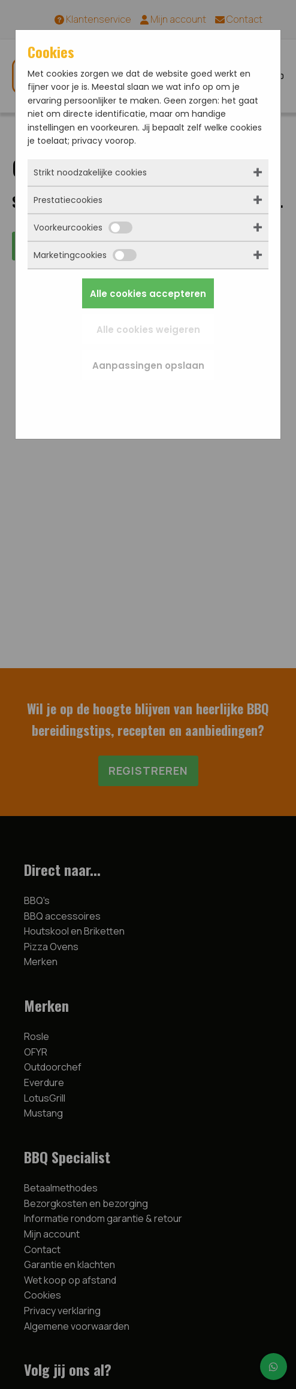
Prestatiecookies (68, 200)
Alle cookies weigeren (148, 329)
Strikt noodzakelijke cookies (90, 172)
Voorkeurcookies (83, 227)
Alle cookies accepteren (148, 293)
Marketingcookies (85, 255)
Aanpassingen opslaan (148, 365)
